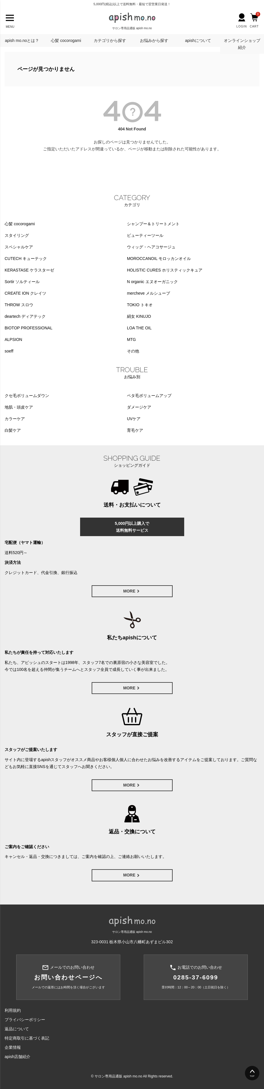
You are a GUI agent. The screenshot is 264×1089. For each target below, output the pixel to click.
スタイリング (17, 235)
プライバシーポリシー (25, 1019)
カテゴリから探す (110, 40)
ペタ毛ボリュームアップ (149, 395)
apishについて (198, 40)
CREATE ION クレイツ (25, 293)
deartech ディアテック (25, 316)
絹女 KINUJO (139, 316)
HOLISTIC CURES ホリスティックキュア (164, 270)
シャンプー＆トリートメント (153, 224)
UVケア (134, 418)
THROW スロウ (19, 304)
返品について (17, 1029)
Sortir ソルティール (22, 281)
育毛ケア (135, 430)
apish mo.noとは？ (22, 40)
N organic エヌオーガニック (152, 281)
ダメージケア (139, 407)
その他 (133, 351)
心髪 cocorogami (66, 40)
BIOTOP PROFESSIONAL (28, 328)
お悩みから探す (154, 40)
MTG (131, 339)
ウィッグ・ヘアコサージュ (151, 247)
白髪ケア (13, 430)
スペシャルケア (19, 247)
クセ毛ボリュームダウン (27, 395)
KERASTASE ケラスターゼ (29, 270)
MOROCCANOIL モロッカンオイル (159, 258)
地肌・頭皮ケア (19, 407)
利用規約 (13, 1010)
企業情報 (13, 1047)
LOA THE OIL (139, 328)
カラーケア (15, 418)
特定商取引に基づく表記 (27, 1038)
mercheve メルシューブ (148, 293)
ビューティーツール (145, 235)
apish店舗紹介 (17, 1056)
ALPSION (13, 339)
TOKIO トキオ (140, 304)
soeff (9, 351)
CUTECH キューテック (26, 258)
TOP (252, 1076)
